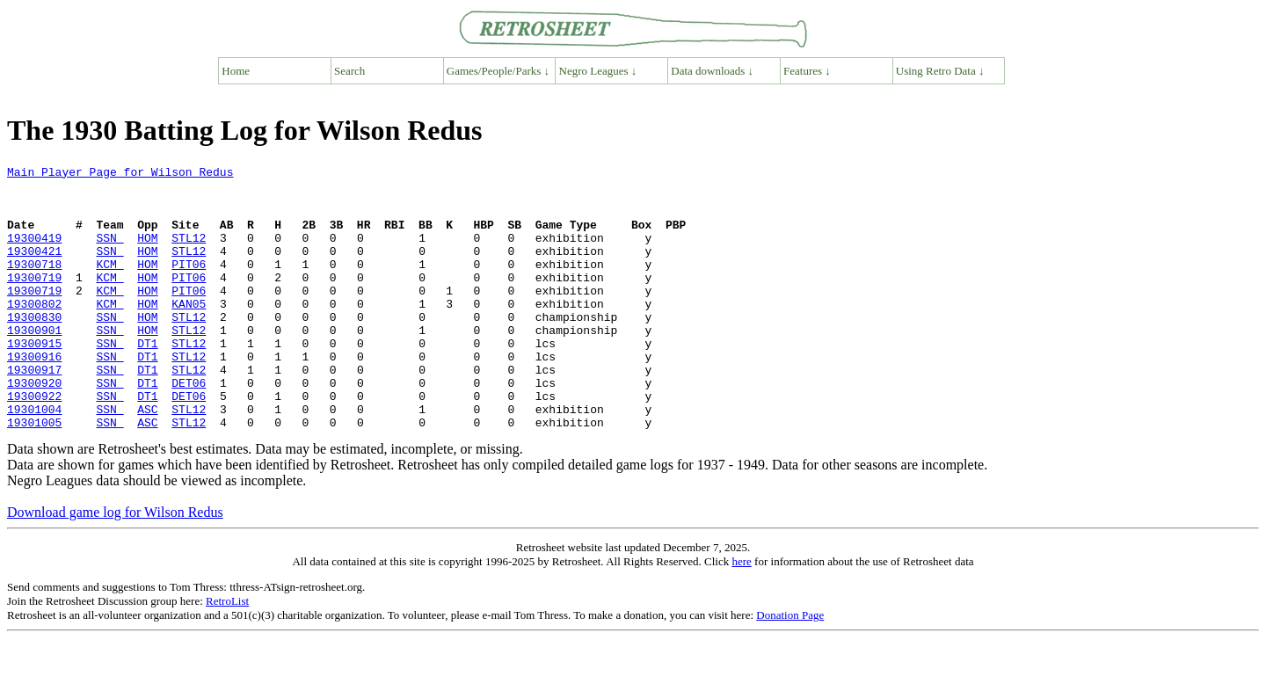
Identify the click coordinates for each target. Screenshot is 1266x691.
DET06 (188, 427)
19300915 (34, 380)
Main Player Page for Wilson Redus (120, 174)
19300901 (34, 364)
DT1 (147, 380)
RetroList (227, 653)
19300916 (34, 396)
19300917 (34, 411)
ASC (147, 459)
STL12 (188, 253)
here (741, 614)
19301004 (34, 459)
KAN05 (188, 332)
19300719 (34, 301)
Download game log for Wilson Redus (115, 564)
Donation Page (790, 667)
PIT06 (188, 285)
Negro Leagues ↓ (598, 70)
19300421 (34, 269)
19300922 (34, 443)
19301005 (34, 475)
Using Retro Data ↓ (940, 70)
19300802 (34, 332)
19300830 (34, 348)
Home (236, 70)
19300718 (34, 285)
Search (349, 70)
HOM (147, 253)
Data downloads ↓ (712, 70)
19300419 (34, 253)
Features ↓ (807, 70)
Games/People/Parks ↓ (498, 70)
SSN (109, 253)
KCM (109, 285)
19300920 (34, 427)
